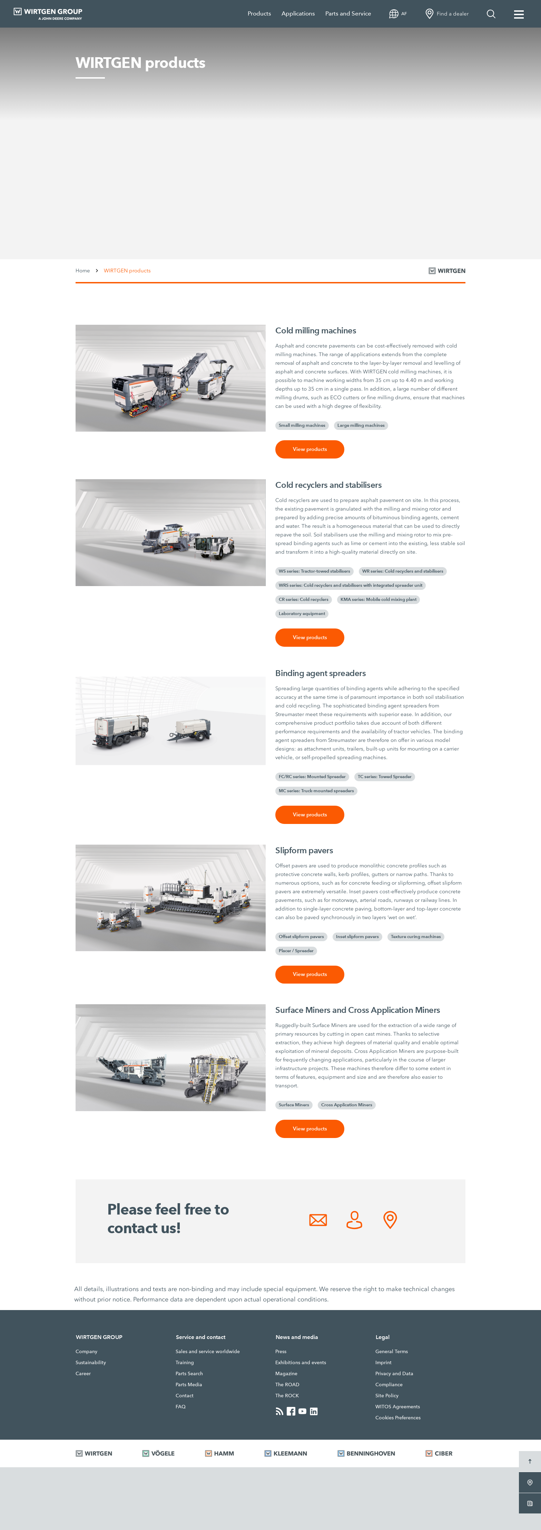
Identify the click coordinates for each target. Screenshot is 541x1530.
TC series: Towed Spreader (385, 776)
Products (259, 13)
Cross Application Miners (346, 1105)
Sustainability (91, 1363)
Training (185, 1363)
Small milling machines (302, 425)
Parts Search (189, 1374)
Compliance (389, 1385)
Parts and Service (348, 13)
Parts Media (189, 1385)
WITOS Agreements (397, 1407)
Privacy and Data (394, 1374)
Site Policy (387, 1396)
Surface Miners (294, 1105)
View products (310, 449)
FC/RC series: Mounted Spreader (312, 776)
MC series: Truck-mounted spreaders (316, 791)
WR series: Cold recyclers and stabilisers (402, 571)
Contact (185, 1396)
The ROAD (287, 1385)
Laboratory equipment (302, 613)
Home (83, 271)
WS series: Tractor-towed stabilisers (314, 571)
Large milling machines (361, 425)
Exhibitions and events (300, 1363)
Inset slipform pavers (357, 936)
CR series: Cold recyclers (303, 599)
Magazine (286, 1374)
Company (86, 1352)
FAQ (181, 1407)
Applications (298, 13)
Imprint (383, 1363)
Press (280, 1352)
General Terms (391, 1352)
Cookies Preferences (398, 1418)
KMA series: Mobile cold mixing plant (378, 599)
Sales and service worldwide (208, 1352)
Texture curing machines (416, 936)
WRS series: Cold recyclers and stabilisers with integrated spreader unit (350, 585)
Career (83, 1374)
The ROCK (287, 1396)
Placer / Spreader (296, 951)
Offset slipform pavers (301, 936)
